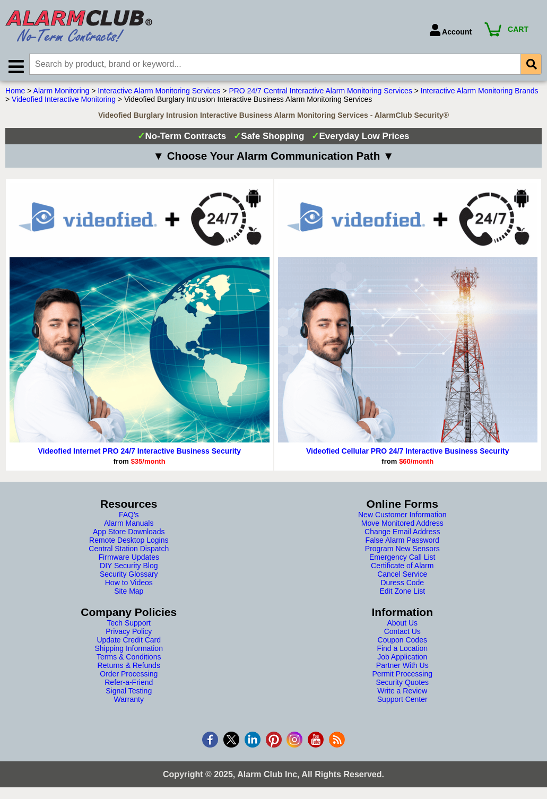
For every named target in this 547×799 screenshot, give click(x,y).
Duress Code (402, 583)
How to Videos (129, 583)
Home (15, 92)
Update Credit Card (129, 641)
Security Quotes (402, 683)
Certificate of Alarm (402, 566)
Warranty (129, 700)
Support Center (402, 700)
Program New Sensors (402, 549)
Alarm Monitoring (61, 92)
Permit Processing (402, 675)
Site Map (128, 592)
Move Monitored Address (402, 524)
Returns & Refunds (129, 666)
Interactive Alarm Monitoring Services (159, 92)
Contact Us (402, 632)
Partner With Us (402, 666)
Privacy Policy (129, 632)
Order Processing (129, 675)
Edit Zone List (402, 592)
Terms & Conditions (129, 658)
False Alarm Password (402, 541)
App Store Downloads (128, 532)
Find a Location (402, 649)
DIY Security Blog (129, 566)
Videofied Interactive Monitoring (64, 100)
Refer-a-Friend (129, 683)
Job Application (402, 658)
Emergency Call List (402, 558)
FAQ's (129, 515)
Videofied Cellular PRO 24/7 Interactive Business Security (407, 452)
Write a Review (402, 692)
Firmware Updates (129, 558)
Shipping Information (129, 649)
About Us (402, 624)
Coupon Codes (402, 641)
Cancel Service (402, 575)
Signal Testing (129, 692)
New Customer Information (402, 515)
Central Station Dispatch (129, 549)
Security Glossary (129, 575)
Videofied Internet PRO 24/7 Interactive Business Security (139, 452)
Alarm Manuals (128, 524)
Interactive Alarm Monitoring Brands (480, 92)
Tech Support (129, 624)
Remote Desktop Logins (128, 541)
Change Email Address (402, 532)
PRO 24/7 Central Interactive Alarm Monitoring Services (320, 92)
